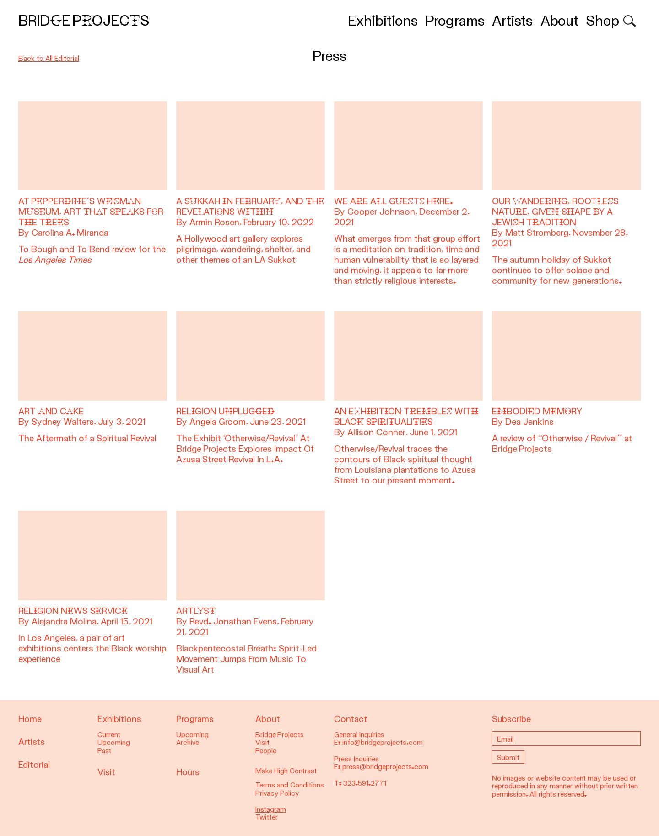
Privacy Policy (277, 793)
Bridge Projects (83, 20)
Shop (602, 20)
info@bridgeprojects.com (382, 742)
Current (108, 735)
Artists (512, 20)
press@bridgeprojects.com (385, 767)
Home (30, 719)
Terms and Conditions (289, 785)
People (265, 751)
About (559, 20)
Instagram (270, 809)
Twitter (266, 817)
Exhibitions (383, 20)
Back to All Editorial (48, 58)
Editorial (34, 765)
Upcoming (113, 742)
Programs (455, 20)
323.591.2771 (364, 783)
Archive (187, 742)
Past (104, 751)
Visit (106, 772)
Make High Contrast (286, 771)
